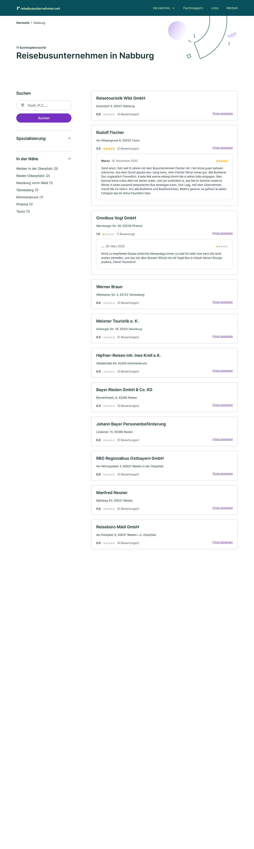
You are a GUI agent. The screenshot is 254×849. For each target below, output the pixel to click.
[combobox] (43, 105)
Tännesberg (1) (27, 190)
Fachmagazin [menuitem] (193, 8)
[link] (164, 105)
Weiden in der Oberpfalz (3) (37, 169)
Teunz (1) (23, 211)
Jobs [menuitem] (214, 8)
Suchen (44, 118)
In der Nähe (27, 158)
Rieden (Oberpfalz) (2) (33, 176)
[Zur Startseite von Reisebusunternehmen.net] (38, 8)
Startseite (22, 22)
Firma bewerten (223, 113)
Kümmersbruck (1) (29, 197)
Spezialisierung (31, 138)
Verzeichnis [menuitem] (161, 8)
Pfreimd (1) (24, 204)
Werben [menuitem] (232, 8)
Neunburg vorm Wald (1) (34, 183)
